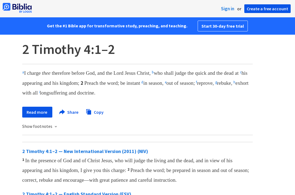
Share (69, 112)
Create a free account (267, 8)
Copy (95, 111)
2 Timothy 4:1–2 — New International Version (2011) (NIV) (85, 151)
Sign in (227, 9)
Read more (37, 112)
